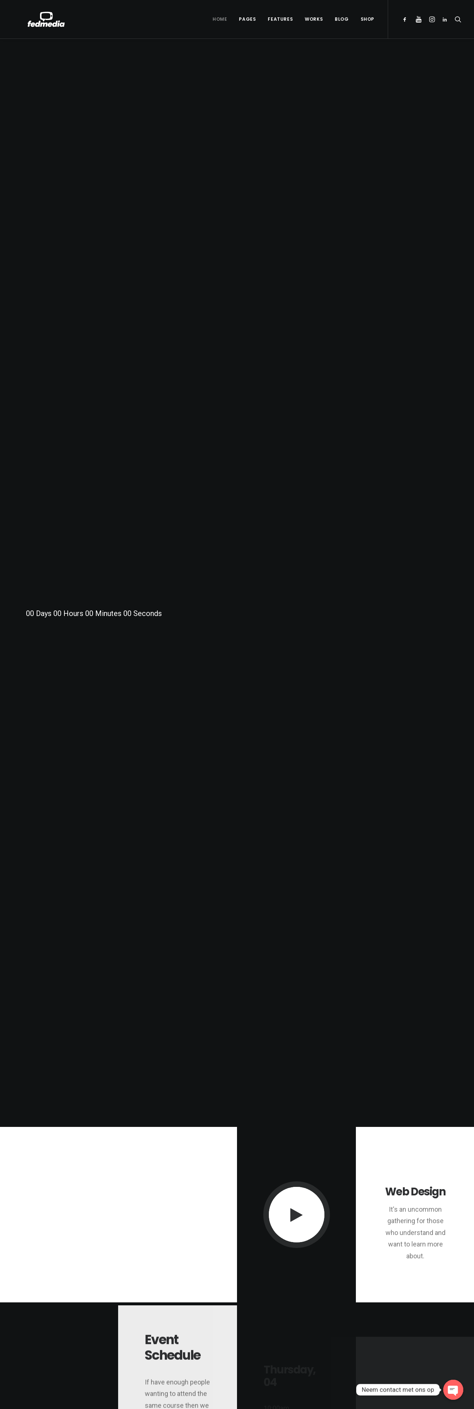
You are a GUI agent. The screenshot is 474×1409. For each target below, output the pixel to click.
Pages (247, 19)
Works (314, 19)
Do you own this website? (93, 1118)
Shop (367, 19)
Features (280, 19)
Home (220, 19)
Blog (341, 19)
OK (158, 1118)
